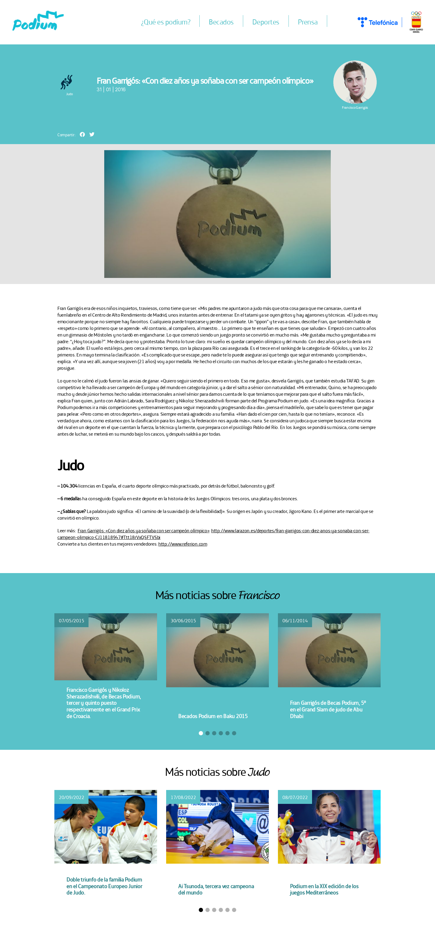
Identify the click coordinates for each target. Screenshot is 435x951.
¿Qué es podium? (166, 21)
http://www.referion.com (182, 543)
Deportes (265, 21)
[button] (82, 134)
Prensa (308, 21)
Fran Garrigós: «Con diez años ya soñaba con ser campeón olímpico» (143, 530)
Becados (221, 21)
